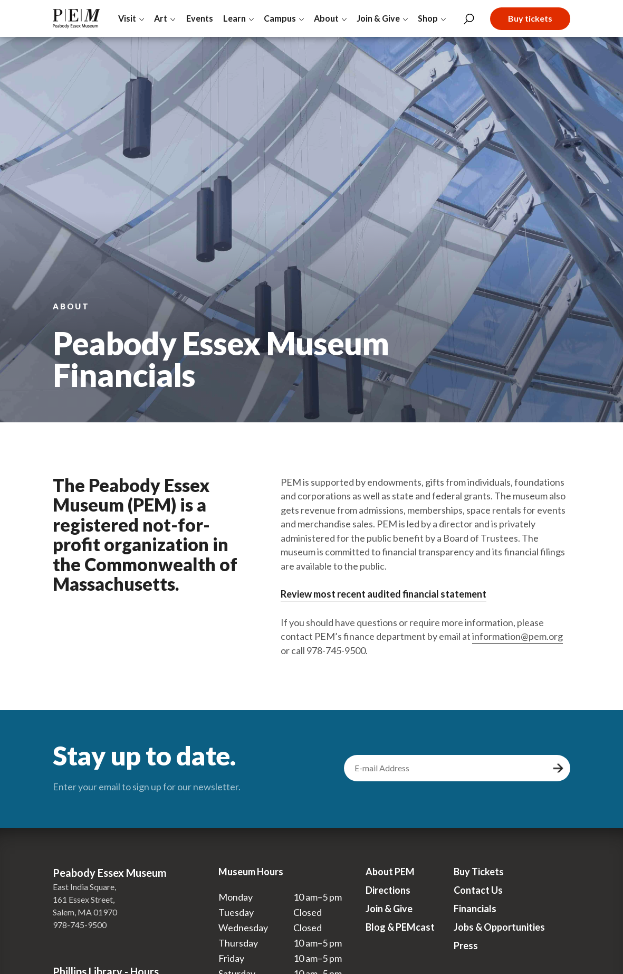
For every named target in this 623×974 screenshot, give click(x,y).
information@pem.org (517, 636)
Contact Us (478, 890)
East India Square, (84, 887)
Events (199, 18)
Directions (388, 890)
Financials (475, 908)
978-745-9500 (80, 925)
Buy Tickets (479, 871)
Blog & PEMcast (400, 927)
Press (466, 945)
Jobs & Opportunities (499, 927)
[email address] (447, 768)
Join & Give (389, 908)
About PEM (390, 871)
